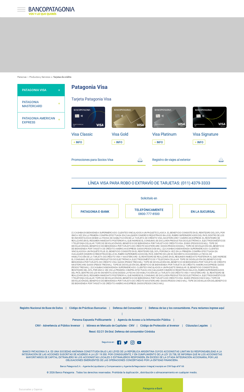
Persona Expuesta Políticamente (91, 319)
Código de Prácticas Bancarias (87, 308)
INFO (77, 142)
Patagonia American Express (38, 120)
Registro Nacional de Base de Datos (41, 308)
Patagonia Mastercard (32, 104)
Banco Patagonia (52, 11)
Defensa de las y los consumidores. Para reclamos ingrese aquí (186, 308)
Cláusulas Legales (197, 325)
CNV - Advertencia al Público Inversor (57, 325)
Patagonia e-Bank (152, 386)
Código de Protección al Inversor (159, 325)
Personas (21, 77)
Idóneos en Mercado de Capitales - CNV (110, 325)
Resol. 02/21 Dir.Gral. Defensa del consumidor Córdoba (122, 331)
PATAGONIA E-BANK (95, 211)
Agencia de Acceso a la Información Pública (144, 319)
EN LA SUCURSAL (203, 211)
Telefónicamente (148, 212)
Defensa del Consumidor (127, 308)
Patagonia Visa (34, 90)
